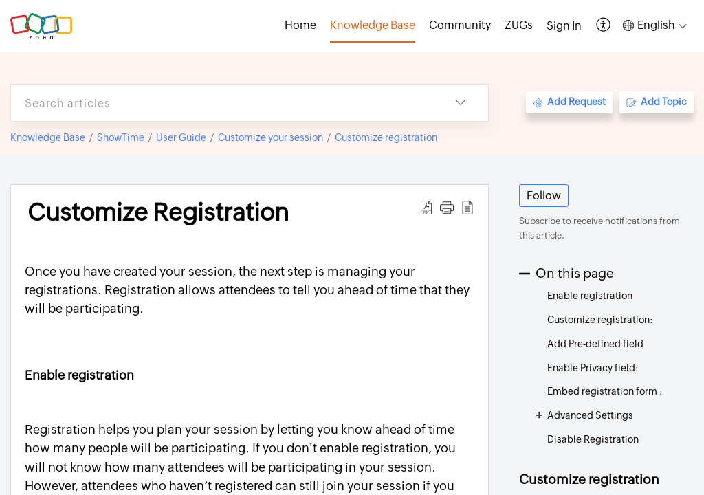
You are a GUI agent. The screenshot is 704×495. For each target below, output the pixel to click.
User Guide (181, 137)
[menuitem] (564, 26)
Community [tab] (460, 25)
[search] (222, 103)
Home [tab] (300, 25)
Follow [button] (544, 195)
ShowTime (120, 137)
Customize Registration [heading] (158, 212)
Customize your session (270, 137)
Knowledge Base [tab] (372, 25)
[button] (604, 25)
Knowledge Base (47, 137)
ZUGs (519, 25)
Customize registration (386, 137)
